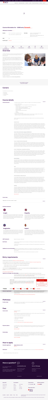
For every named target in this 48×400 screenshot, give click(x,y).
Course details (13, 48)
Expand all (44, 103)
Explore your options (16, 330)
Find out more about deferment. (39, 351)
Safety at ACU (20, 0)
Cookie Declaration (28, 392)
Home (3, 5)
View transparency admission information (8, 273)
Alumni (12, 0)
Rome (20, 387)
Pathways (29, 48)
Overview (5, 48)
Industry (9, 0)
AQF (25, 276)
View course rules (16, 195)
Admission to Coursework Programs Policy (18, 262)
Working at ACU (5, 387)
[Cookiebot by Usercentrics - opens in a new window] (5, 398)
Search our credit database (17, 284)
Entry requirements (21, 48)
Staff (41, 0)
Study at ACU (7, 5)
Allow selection (42, 392)
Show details (40, 398)
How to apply (42, 48)
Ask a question (19, 377)
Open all (44, 202)
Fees (35, 48)
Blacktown (15, 387)
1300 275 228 (40, 377)
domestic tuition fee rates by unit (28, 323)
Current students (34, 0)
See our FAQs (34, 372)
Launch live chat (19, 372)
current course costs (20, 323)
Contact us (44, 0)
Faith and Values (5, 0)
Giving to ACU (16, 0)
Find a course (11, 5)
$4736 (10, 42)
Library (38, 0)
